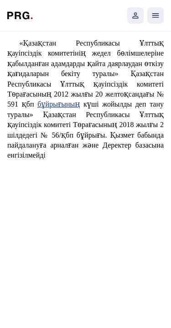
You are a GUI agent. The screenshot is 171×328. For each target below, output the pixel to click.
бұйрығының (58, 104)
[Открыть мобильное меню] (155, 15)
